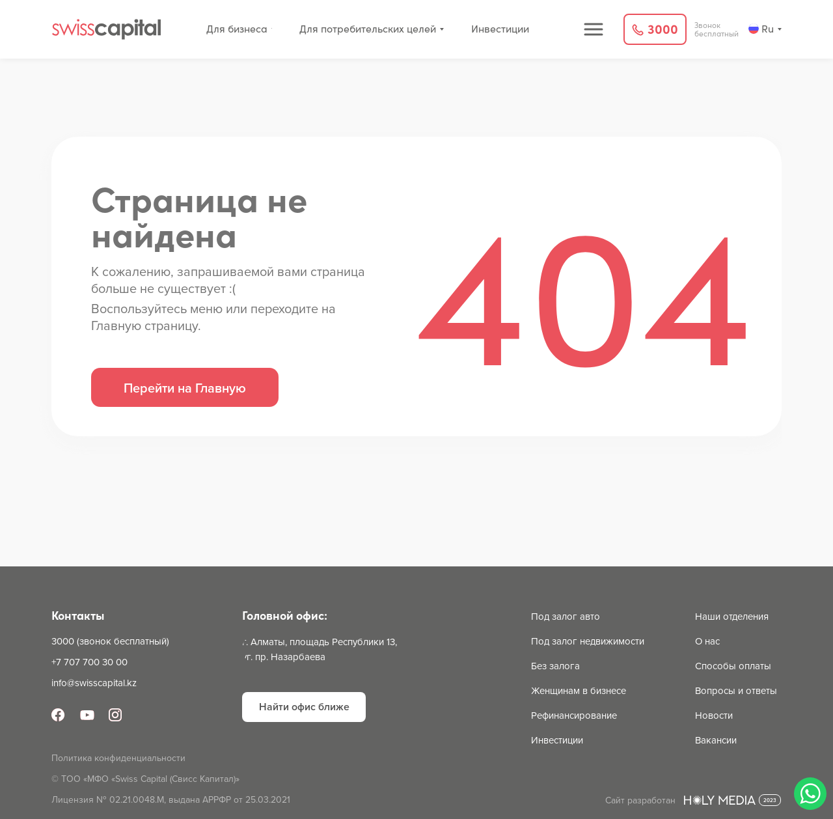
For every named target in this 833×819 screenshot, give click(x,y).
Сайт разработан (640, 800)
